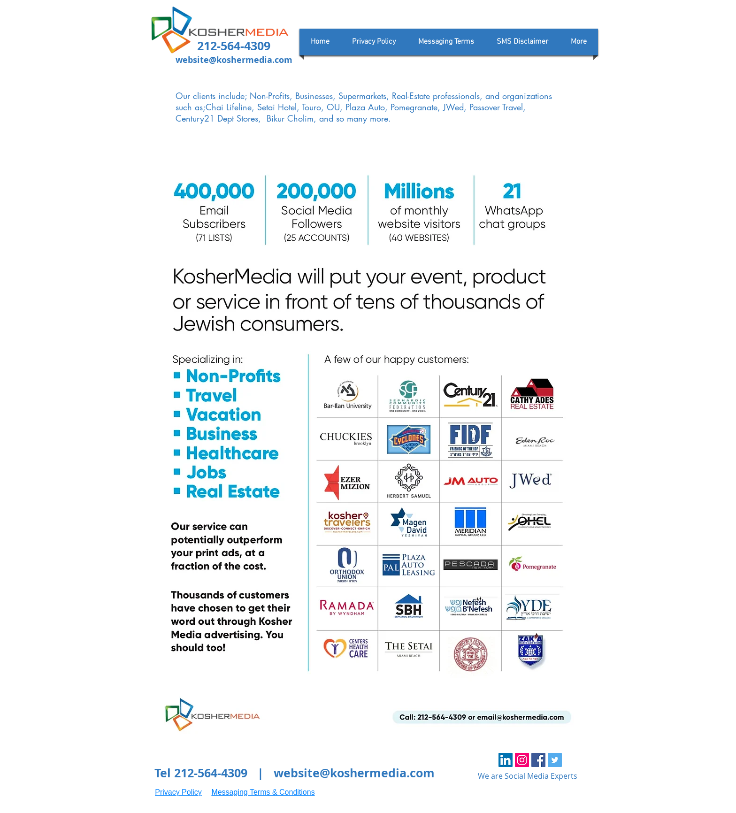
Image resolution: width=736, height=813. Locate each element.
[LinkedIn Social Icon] (505, 760)
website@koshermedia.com (234, 60)
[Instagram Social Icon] (522, 760)
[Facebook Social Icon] (538, 760)
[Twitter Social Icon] (555, 760)
